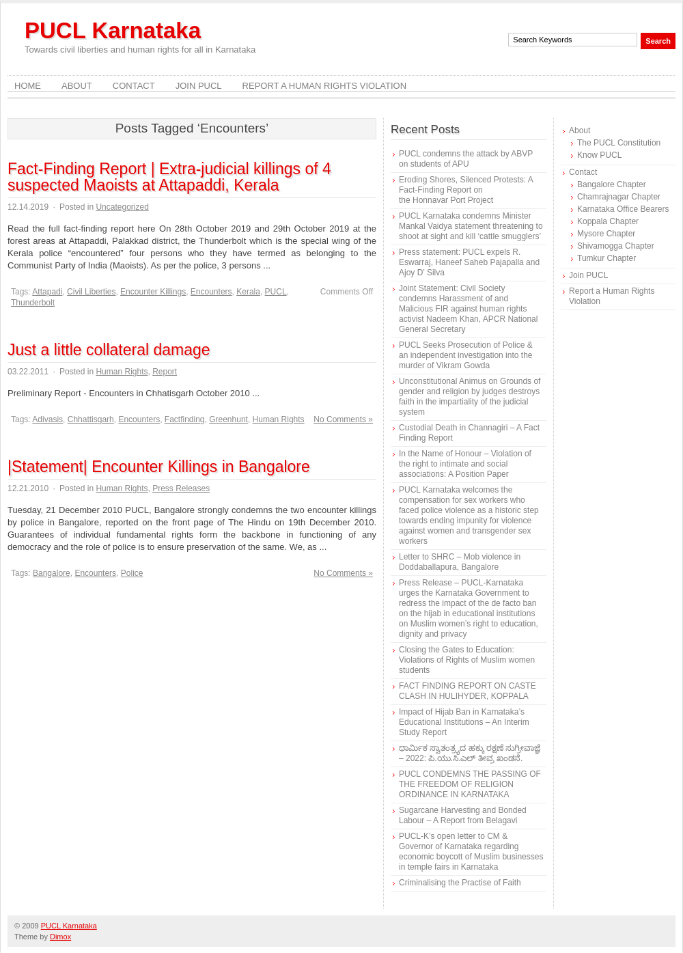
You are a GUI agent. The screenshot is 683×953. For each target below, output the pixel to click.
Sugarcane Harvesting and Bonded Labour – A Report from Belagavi (463, 815)
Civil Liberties (91, 291)
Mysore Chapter (606, 233)
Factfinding (185, 419)
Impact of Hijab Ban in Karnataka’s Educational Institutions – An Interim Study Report (464, 722)
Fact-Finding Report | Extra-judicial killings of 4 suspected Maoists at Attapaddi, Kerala (169, 177)
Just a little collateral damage (109, 350)
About (76, 86)
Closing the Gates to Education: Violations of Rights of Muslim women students (467, 660)
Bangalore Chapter (611, 184)
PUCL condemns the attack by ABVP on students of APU (466, 159)
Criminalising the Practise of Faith (460, 882)
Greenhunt (228, 419)
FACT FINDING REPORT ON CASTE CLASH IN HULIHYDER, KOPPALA (467, 691)
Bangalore (51, 573)
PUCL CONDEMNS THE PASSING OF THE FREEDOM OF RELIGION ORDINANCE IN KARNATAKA (470, 784)
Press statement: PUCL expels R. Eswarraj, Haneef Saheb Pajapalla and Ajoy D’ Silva (469, 262)
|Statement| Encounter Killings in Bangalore (159, 466)
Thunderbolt (33, 302)
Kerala (248, 291)
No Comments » (343, 419)
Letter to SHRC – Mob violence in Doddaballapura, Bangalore (459, 562)
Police (132, 573)
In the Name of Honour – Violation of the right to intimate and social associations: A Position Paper (465, 464)
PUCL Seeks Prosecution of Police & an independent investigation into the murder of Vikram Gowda (466, 355)
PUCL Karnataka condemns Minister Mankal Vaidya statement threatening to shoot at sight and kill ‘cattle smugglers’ (471, 226)
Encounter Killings (153, 291)
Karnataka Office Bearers (623, 209)
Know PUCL (599, 155)
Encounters (211, 291)
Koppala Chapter (608, 221)
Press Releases (181, 488)
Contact (134, 86)
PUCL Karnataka (113, 30)
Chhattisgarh (91, 419)
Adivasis (47, 419)
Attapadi (47, 291)
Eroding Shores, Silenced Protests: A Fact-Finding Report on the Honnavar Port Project (466, 190)
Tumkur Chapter (606, 258)
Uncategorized (122, 207)
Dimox (60, 937)
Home (27, 86)
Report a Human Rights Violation (324, 86)
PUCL (276, 291)
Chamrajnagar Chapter (618, 197)
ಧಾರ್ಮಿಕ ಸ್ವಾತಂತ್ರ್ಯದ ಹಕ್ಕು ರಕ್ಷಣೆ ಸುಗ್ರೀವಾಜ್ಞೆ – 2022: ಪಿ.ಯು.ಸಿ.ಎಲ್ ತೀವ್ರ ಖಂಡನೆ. (469, 753)
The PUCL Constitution (618, 143)
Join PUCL (199, 86)
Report (164, 371)
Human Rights (122, 371)
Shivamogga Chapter (615, 246)
